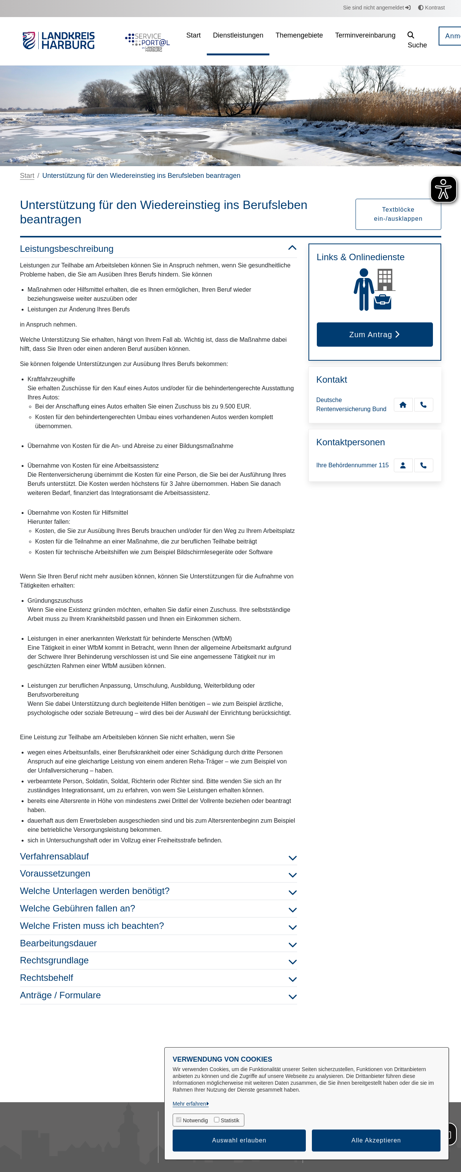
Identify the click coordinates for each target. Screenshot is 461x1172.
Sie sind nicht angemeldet (377, 8)
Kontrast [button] (431, 8)
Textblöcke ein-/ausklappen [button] (398, 214)
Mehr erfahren (189, 1104)
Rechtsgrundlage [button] (158, 960)
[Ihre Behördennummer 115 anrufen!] (423, 465)
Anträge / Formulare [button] (158, 995)
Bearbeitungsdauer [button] (158, 943)
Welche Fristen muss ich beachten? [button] (158, 926)
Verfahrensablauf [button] (158, 856)
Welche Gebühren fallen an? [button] (158, 908)
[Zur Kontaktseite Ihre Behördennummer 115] (403, 465)
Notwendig (195, 1120)
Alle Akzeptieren (376, 1140)
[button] (417, 41)
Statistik (230, 1120)
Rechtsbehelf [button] (158, 977)
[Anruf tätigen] (423, 405)
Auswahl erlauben (239, 1140)
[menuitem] (193, 41)
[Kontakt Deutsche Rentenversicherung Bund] (403, 405)
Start (27, 175)
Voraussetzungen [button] (158, 873)
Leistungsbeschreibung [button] (158, 249)
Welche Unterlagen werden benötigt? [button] (158, 891)
